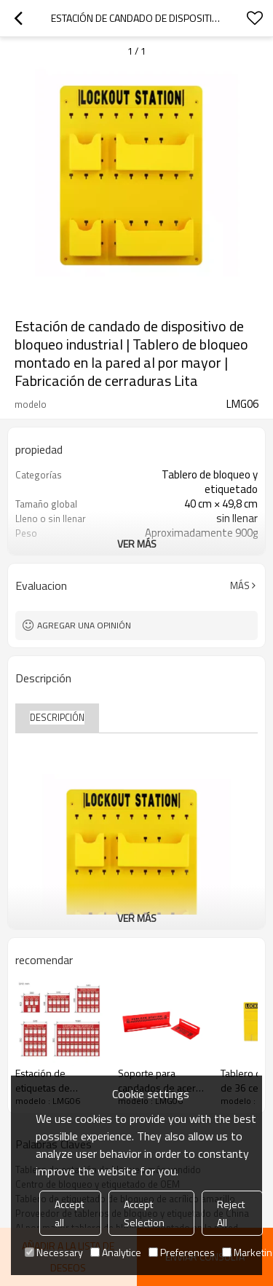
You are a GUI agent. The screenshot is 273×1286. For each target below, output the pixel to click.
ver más (137, 543)
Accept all (69, 1213)
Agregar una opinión (84, 625)
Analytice (115, 1252)
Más (240, 585)
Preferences (182, 1252)
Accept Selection (144, 1213)
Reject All (231, 1213)
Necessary (54, 1252)
